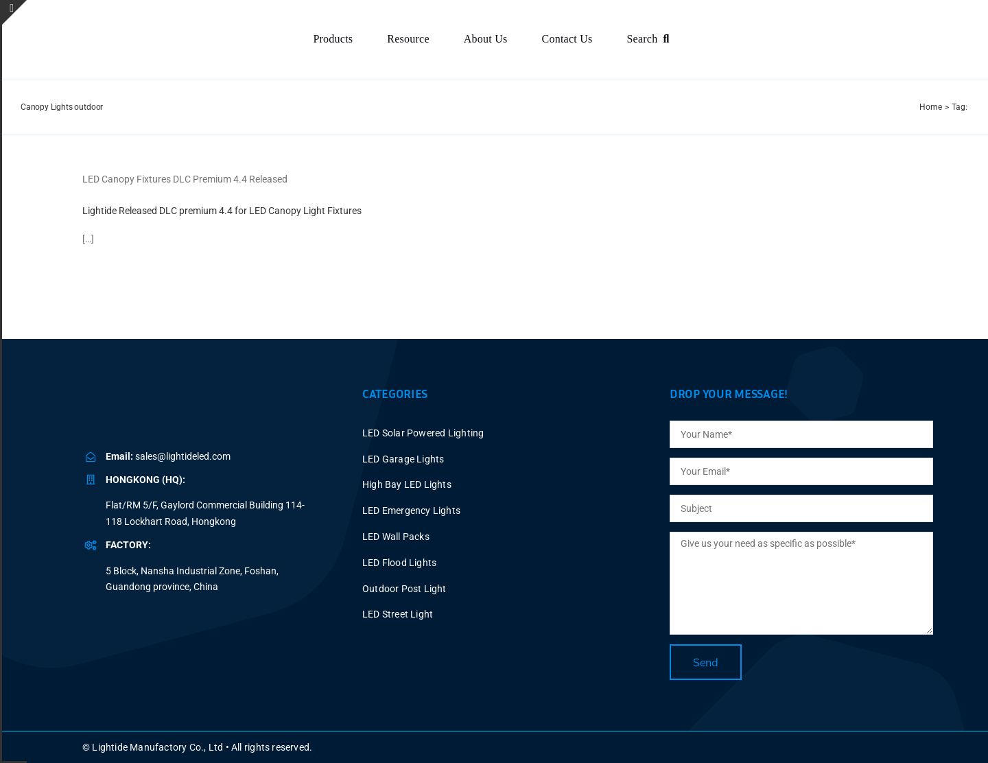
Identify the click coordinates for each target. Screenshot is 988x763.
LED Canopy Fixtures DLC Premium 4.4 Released (184, 179)
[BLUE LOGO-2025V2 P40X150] (175, 405)
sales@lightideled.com (183, 456)
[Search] (650, 39)
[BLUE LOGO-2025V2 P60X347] (126, 26)
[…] (88, 238)
